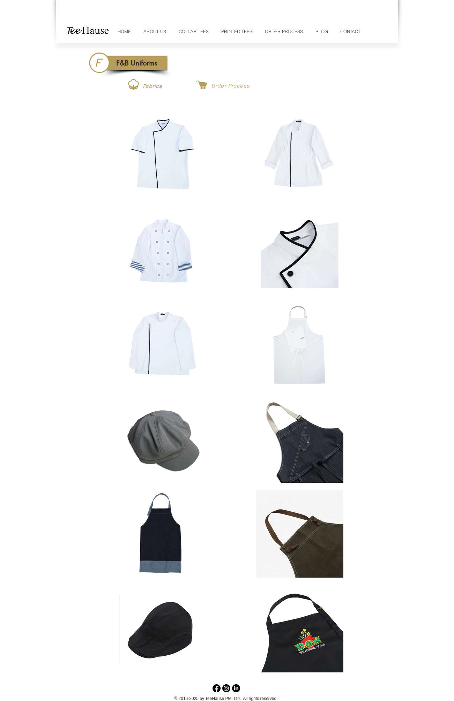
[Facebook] (217, 688)
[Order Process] (230, 85)
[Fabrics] (152, 86)
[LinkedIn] (236, 688)
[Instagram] (226, 688)
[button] (136, 63)
